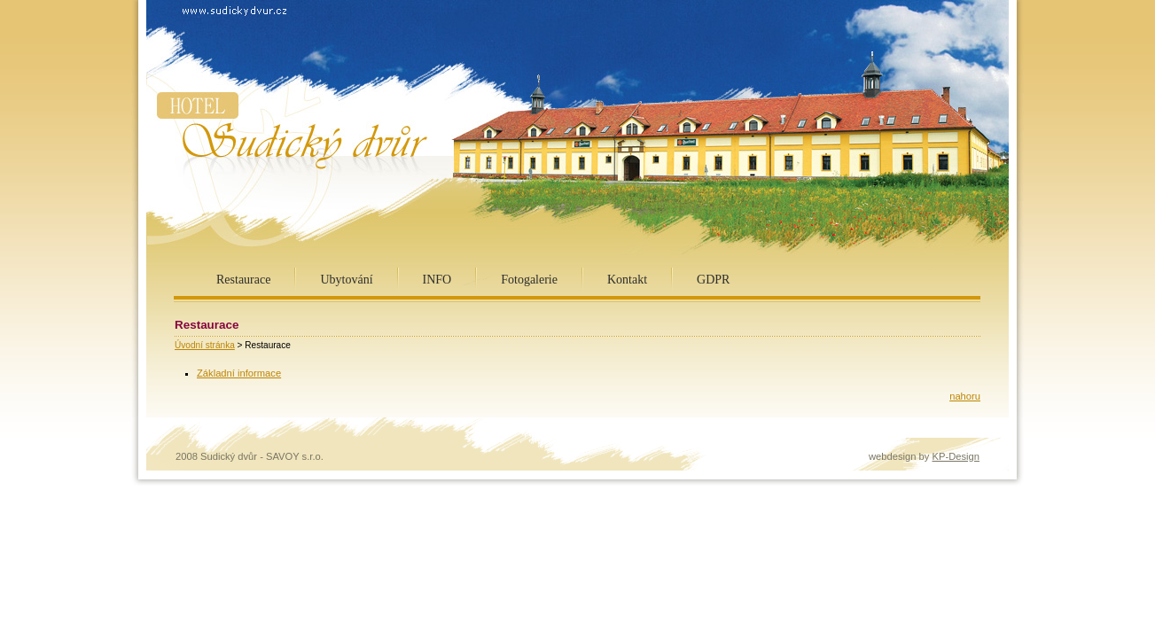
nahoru (964, 396)
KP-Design (956, 456)
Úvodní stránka (205, 345)
